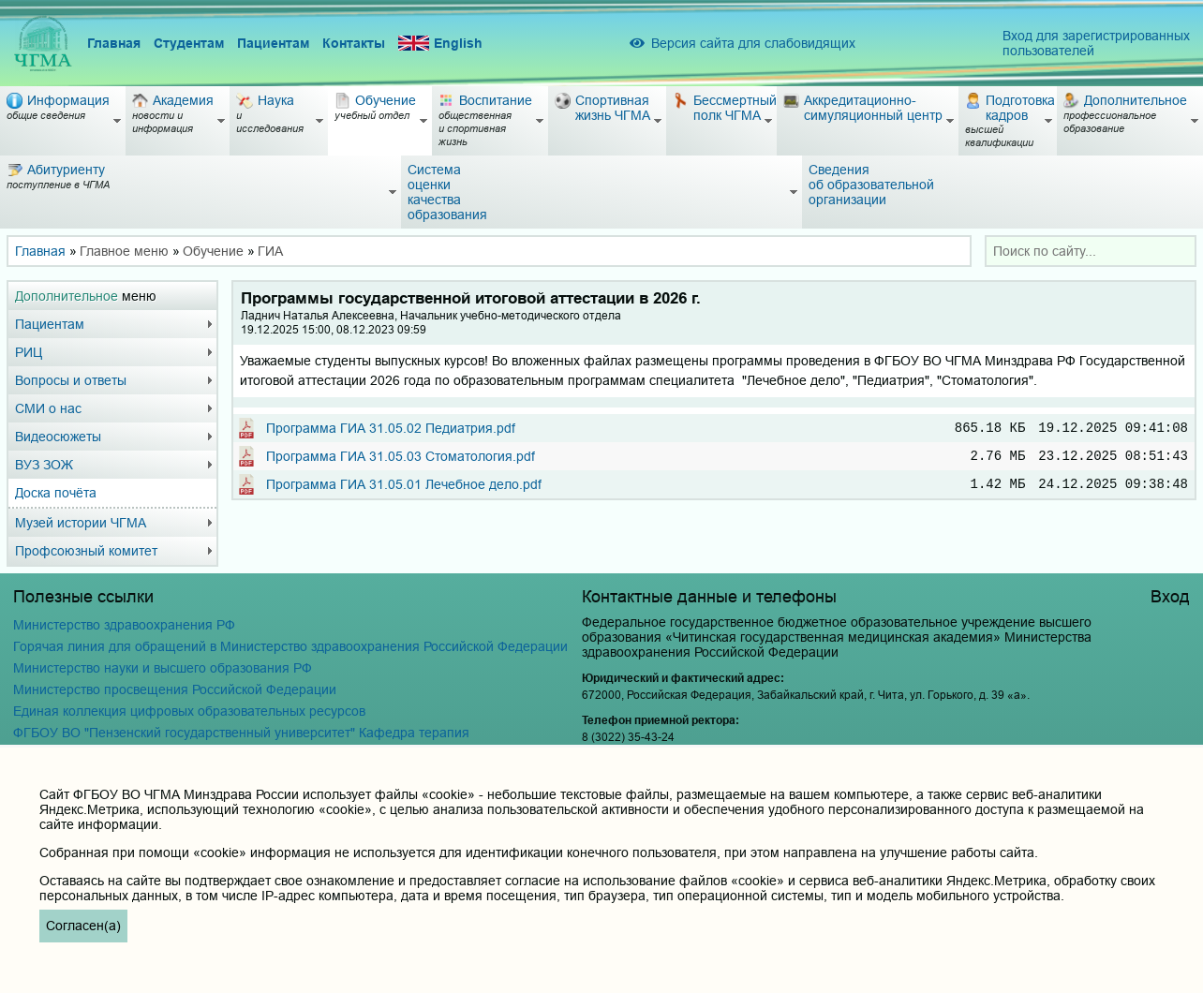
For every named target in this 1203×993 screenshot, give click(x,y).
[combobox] (1090, 251)
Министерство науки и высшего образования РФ (162, 667)
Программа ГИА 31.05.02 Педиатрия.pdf (390, 429)
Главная (114, 43)
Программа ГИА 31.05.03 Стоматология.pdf (400, 459)
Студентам (189, 43)
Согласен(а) (83, 925)
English (440, 44)
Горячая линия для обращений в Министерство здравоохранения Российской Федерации (290, 646)
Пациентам (273, 43)
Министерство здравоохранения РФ (124, 624)
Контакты (353, 43)
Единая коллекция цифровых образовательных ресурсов (189, 711)
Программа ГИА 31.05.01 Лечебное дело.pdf (404, 490)
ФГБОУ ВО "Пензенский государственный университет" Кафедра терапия (241, 732)
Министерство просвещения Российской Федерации (174, 689)
